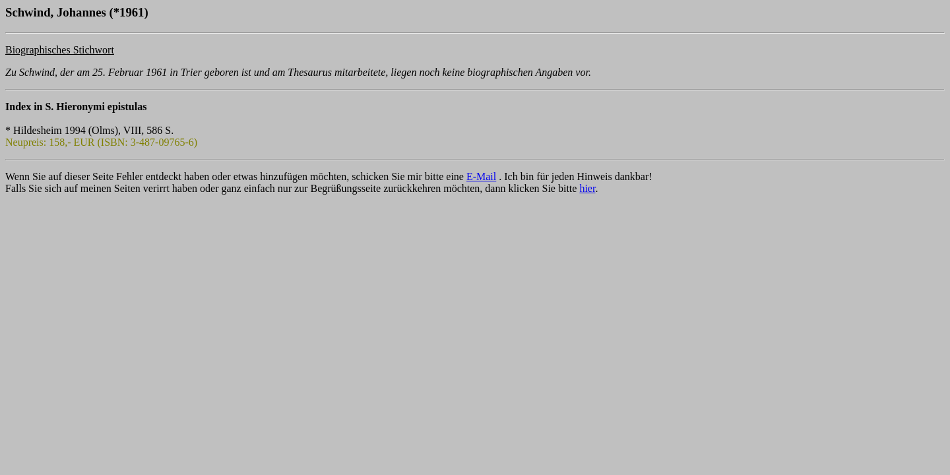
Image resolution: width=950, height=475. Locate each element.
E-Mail (481, 176)
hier (587, 188)
